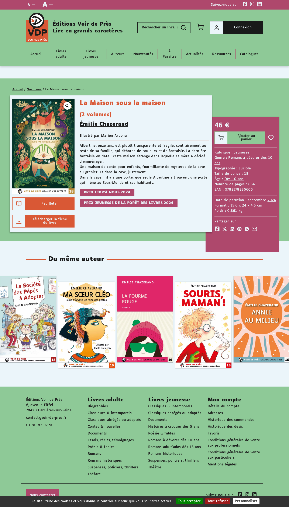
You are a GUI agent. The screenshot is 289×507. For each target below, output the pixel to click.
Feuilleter (35, 204)
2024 (272, 200)
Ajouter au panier (235, 138)
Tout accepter (189, 501)
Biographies (98, 406)
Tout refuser (217, 501)
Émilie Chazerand (104, 124)
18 (246, 174)
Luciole (245, 168)
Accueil (17, 89)
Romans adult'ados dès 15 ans (174, 447)
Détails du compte (224, 406)
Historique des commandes (231, 420)
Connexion (231, 27)
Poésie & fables (101, 447)
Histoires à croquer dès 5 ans (174, 427)
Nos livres (34, 89)
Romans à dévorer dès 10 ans (174, 440)
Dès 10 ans (234, 179)
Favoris (214, 433)
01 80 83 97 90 (40, 425)
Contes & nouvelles (104, 427)
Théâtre (94, 474)
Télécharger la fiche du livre (40, 221)
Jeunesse (241, 152)
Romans (94, 454)
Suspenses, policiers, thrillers (113, 467)
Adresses (215, 413)
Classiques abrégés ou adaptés (114, 420)
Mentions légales (222, 464)
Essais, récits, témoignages (111, 440)
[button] (67, 106)
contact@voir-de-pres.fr (46, 418)
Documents (97, 433)
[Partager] (217, 229)
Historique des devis (225, 427)
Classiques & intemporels (110, 413)
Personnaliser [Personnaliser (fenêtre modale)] (246, 501)
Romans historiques (105, 460)
